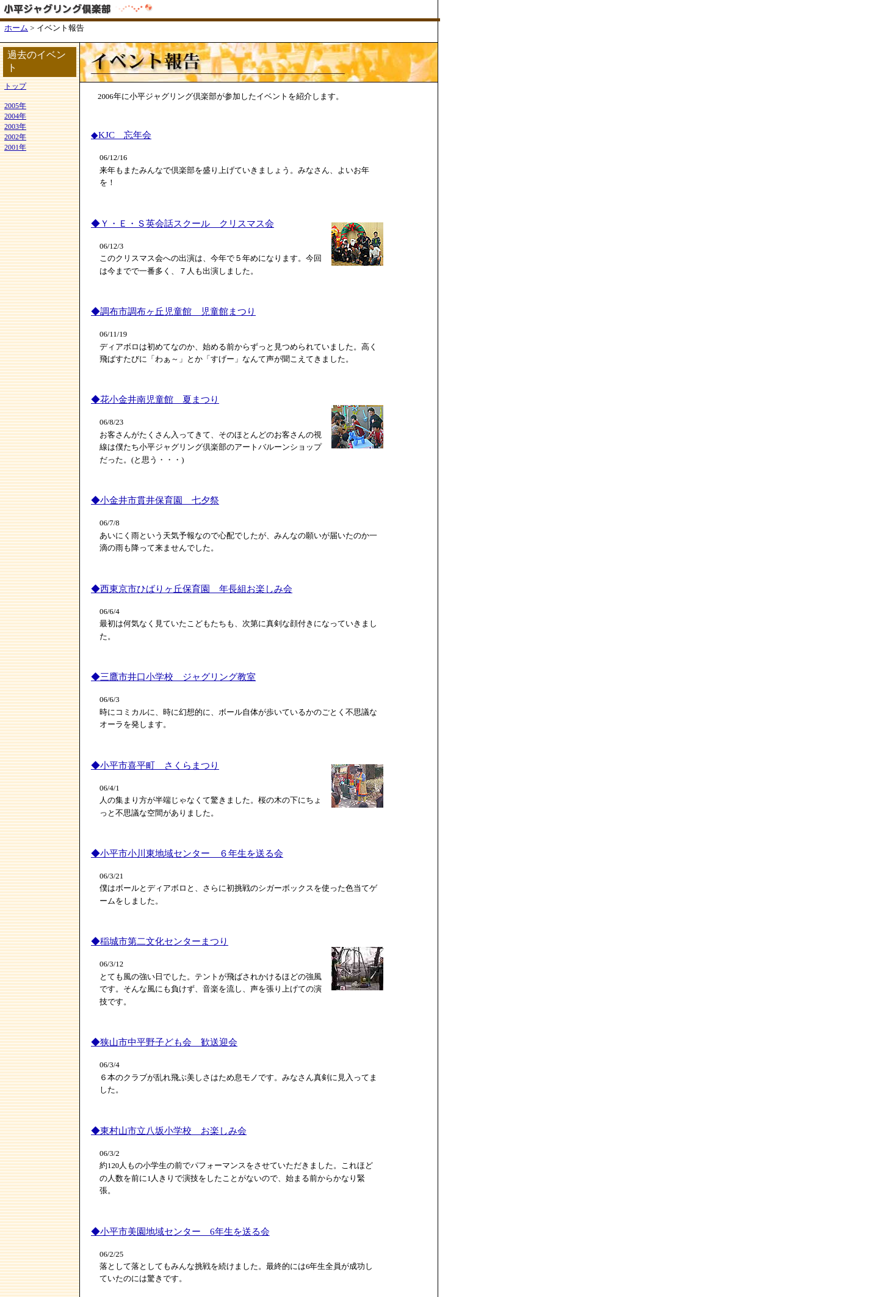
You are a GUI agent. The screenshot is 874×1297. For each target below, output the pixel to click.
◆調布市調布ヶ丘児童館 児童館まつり (173, 311)
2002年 (15, 137)
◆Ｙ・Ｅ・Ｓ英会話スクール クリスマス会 (182, 223)
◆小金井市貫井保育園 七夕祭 (155, 500)
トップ (15, 86)
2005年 (15, 105)
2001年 (15, 147)
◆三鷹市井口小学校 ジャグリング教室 (173, 676)
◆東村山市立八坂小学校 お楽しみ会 (169, 1130)
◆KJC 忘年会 (121, 135)
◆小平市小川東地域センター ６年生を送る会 (187, 853)
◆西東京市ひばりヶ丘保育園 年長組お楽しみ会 (191, 588)
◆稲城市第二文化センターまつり (159, 941)
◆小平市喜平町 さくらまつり (155, 765)
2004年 (15, 116)
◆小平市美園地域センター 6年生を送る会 (180, 1231)
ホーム (16, 28)
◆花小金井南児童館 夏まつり (155, 399)
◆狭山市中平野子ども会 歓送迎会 (164, 1042)
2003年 (15, 126)
